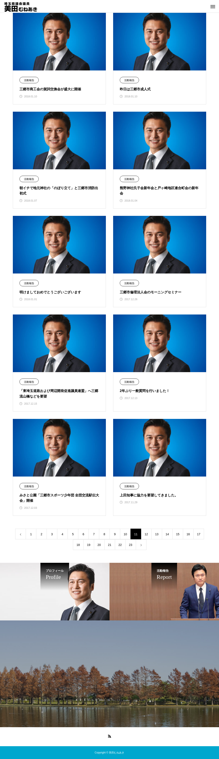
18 (78, 545)
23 (130, 545)
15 (177, 534)
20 (99, 545)
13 (156, 534)
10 (125, 534)
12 (146, 534)
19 (88, 545)
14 (167, 534)
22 (120, 545)
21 (109, 545)
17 (198, 534)
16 (188, 534)
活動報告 (29, 80)
